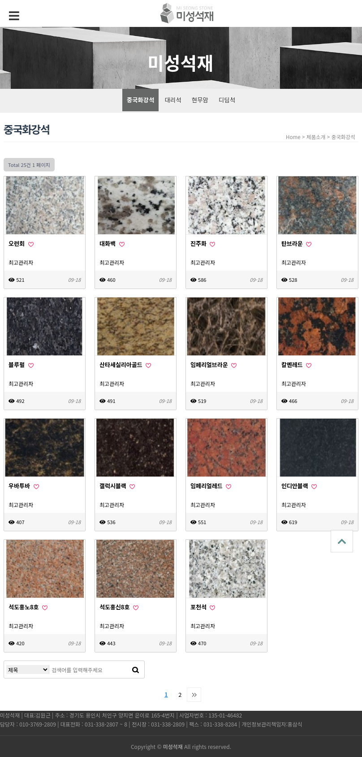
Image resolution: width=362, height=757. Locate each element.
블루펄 (21, 364)
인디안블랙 (299, 485)
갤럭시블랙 (117, 485)
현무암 (200, 100)
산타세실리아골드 (125, 364)
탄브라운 (296, 243)
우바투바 (24, 485)
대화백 (111, 243)
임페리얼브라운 (213, 364)
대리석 (173, 100)
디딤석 (227, 100)
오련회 (21, 243)
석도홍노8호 (28, 607)
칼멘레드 (296, 364)
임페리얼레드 (210, 485)
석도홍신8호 (118, 607)
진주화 (202, 243)
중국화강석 (140, 100)
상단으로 (342, 541)
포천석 (202, 607)
